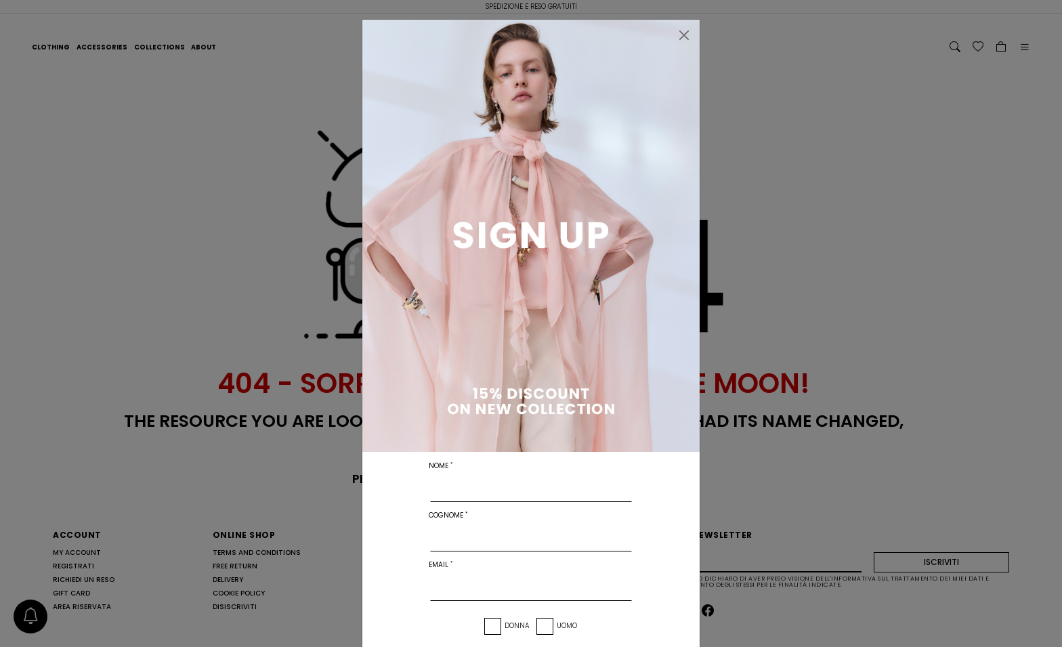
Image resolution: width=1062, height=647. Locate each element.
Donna (517, 626)
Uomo (567, 626)
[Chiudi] (684, 35)
